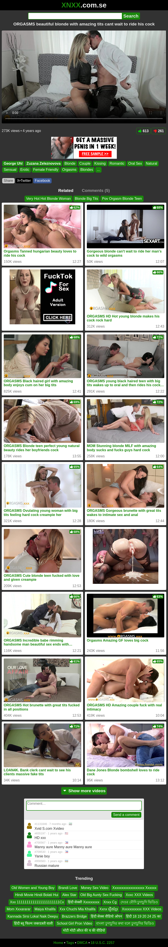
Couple (85, 163)
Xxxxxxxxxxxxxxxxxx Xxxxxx (134, 888)
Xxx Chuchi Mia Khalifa (78, 909)
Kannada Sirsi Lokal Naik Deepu (32, 916)
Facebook (42, 180)
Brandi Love (67, 888)
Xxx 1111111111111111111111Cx (37, 902)
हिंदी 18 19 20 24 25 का (143, 916)
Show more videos (84, 790)
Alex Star (69, 895)
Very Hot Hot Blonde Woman (48, 198)
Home (58, 943)
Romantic (117, 163)
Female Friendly (45, 170)
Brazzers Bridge (74, 916)
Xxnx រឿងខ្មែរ (108, 909)
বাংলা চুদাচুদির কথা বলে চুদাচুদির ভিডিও (125, 923)
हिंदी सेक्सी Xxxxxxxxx (84, 902)
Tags (70, 943)
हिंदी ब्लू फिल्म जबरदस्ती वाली (33, 923)
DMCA (82, 943)
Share (8, 180)
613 (143, 131)
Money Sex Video (94, 888)
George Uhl (13, 163)
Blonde (70, 163)
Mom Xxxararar (18, 909)
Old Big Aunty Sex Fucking (101, 895)
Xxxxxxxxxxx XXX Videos (141, 909)
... (98, 170)
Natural (151, 163)
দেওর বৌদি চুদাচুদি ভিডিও (139, 902)
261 (158, 131)
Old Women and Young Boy (33, 888)
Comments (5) (96, 190)
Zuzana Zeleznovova (43, 163)
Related (65, 190)
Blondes (86, 170)
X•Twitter (24, 180)
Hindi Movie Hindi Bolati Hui (36, 895)
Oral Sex (135, 163)
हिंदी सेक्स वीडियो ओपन (106, 916)
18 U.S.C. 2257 (102, 943)
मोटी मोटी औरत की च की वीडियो (84, 930)
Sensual (10, 170)
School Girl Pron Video (74, 923)
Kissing (100, 163)
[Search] (75, 16)
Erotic (24, 170)
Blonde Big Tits (86, 198)
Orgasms (69, 170)
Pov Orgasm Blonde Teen (122, 198)
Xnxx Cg (110, 902)
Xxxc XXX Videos (139, 895)
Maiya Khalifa (45, 909)
